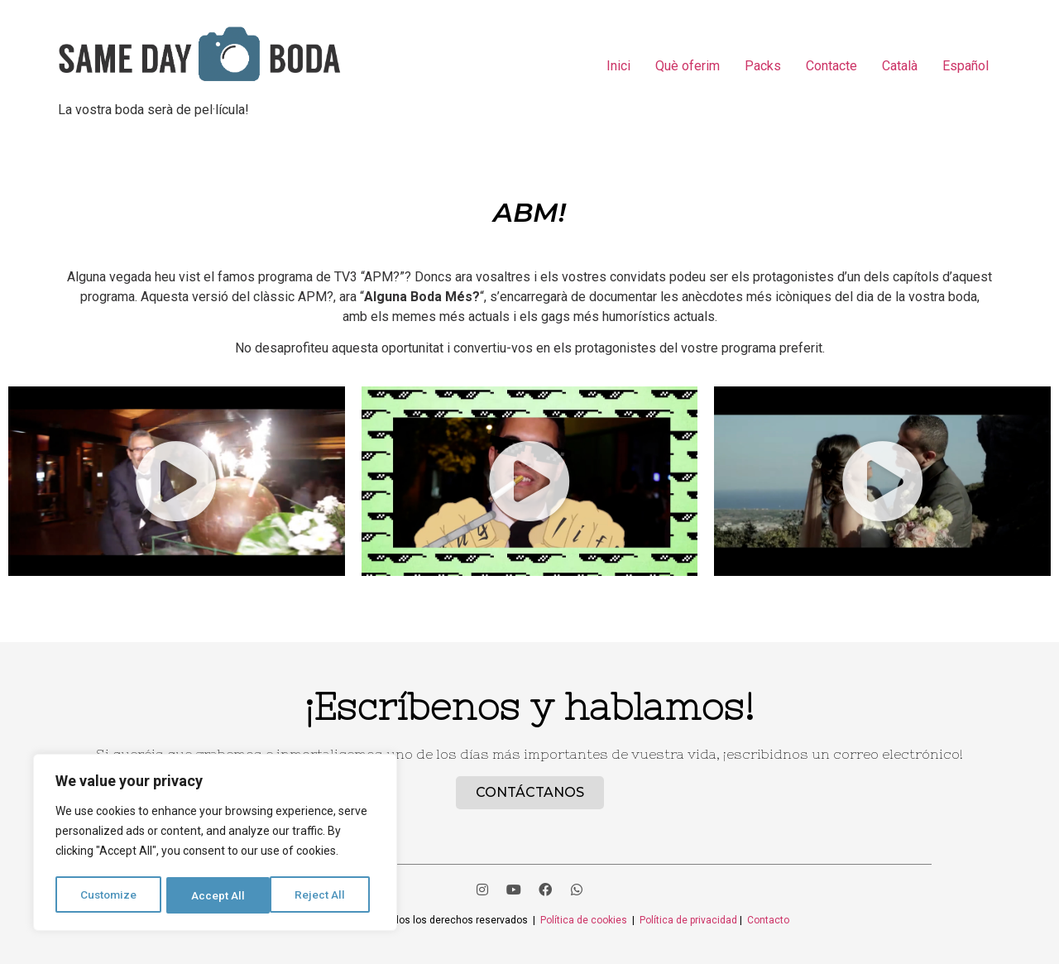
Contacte (831, 66)
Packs (763, 66)
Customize (108, 895)
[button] (176, 481)
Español (965, 66)
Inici (618, 66)
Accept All (324, 895)
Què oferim (687, 66)
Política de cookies (583, 920)
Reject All (218, 895)
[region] (215, 844)
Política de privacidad (690, 920)
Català (900, 66)
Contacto (768, 920)
